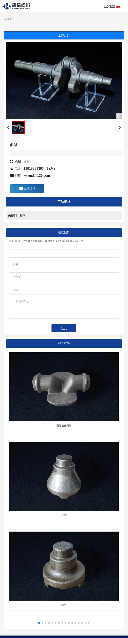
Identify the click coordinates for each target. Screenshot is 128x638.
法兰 (63, 515)
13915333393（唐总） (40, 168)
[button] (39, 623)
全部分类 (64, 35)
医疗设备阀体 (63, 425)
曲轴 (27, 161)
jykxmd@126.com (37, 175)
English (109, 6)
